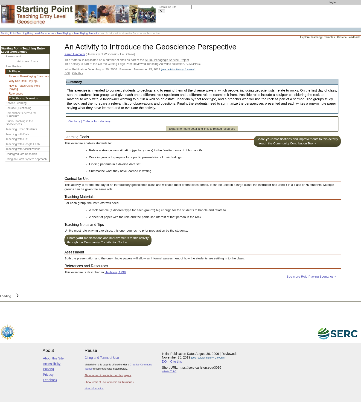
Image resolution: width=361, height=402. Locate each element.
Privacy (48, 374)
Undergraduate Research (21, 154)
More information (94, 388)
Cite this (77, 73)
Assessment (13, 56)
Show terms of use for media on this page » (109, 382)
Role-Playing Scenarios (86, 33)
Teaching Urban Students (21, 129)
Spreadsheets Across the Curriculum (21, 115)
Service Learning (16, 103)
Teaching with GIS (17, 139)
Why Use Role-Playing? (23, 81)
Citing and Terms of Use (101, 357)
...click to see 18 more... (27, 61)
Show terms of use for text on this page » (107, 375)
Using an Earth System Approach (26, 159)
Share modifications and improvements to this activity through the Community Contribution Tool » (297, 141)
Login (332, 2)
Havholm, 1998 (115, 272)
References (16, 93)
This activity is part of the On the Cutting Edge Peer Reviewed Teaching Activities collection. (132, 64)
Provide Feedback (348, 37)
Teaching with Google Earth (23, 144)
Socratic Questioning (19, 108)
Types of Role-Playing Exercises (29, 76)
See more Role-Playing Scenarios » (311, 276)
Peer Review (14, 66)
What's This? (169, 371)
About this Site (53, 358)
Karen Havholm (74, 54)
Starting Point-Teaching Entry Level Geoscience (27, 33)
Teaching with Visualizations (23, 149)
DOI (67, 73)
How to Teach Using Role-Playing (25, 87)
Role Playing (64, 33)
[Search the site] (175, 7)
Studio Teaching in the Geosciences (19, 123)
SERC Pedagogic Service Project (167, 60)
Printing (48, 369)
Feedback (50, 380)
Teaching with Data (17, 134)
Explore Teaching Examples (317, 37)
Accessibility (52, 364)
